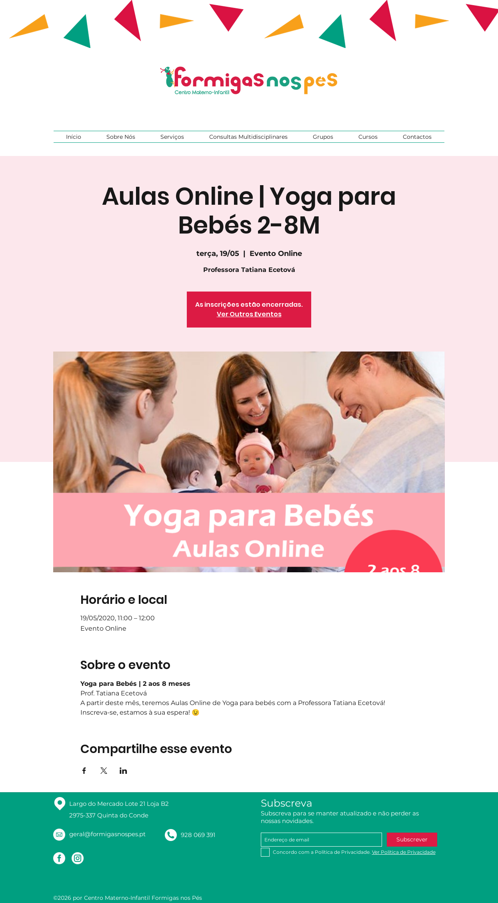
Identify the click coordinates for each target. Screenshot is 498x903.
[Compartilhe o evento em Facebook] (84, 770)
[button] (121, 136)
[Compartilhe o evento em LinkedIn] (123, 770)
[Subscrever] (412, 840)
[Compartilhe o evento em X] (104, 770)
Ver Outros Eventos (249, 314)
